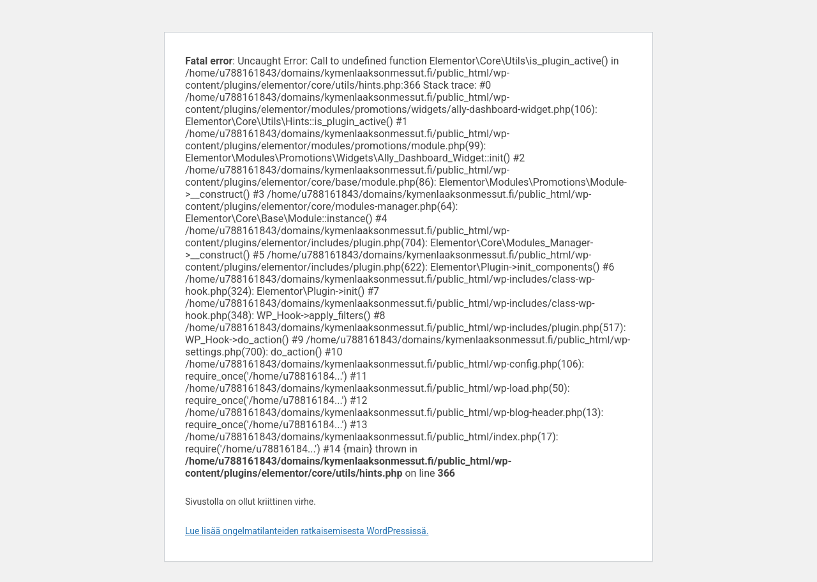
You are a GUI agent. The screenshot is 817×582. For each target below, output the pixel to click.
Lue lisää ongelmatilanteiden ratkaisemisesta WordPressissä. (306, 531)
